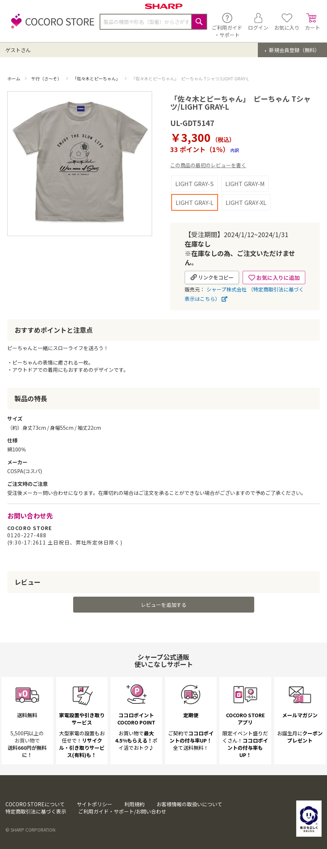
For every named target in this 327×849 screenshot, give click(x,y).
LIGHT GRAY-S (194, 183)
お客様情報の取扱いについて (189, 804)
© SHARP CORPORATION (30, 830)
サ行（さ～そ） (47, 78)
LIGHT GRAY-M (245, 183)
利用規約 (134, 804)
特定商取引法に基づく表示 (35, 811)
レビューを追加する (163, 620)
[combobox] (153, 22)
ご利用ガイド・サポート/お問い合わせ (122, 811)
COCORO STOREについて (35, 804)
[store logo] (50, 25)
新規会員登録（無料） (294, 50)
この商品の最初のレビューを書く (208, 165)
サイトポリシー (94, 804)
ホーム (14, 78)
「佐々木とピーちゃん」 (96, 78)
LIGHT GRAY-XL (246, 202)
